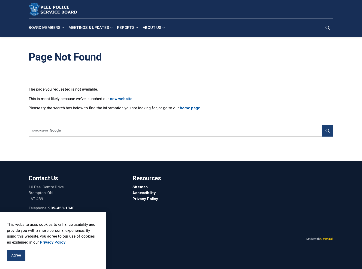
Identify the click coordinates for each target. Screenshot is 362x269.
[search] (179, 131)
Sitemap (140, 187)
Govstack (326, 239)
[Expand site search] (327, 27)
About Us (152, 27)
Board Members (44, 27)
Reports (125, 27)
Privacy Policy (53, 243)
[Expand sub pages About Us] (163, 27)
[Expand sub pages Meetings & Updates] (111, 27)
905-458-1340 (61, 208)
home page (190, 108)
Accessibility (144, 192)
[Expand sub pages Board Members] (62, 27)
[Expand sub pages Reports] (137, 27)
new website (121, 98)
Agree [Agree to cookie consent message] (16, 256)
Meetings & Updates (89, 27)
